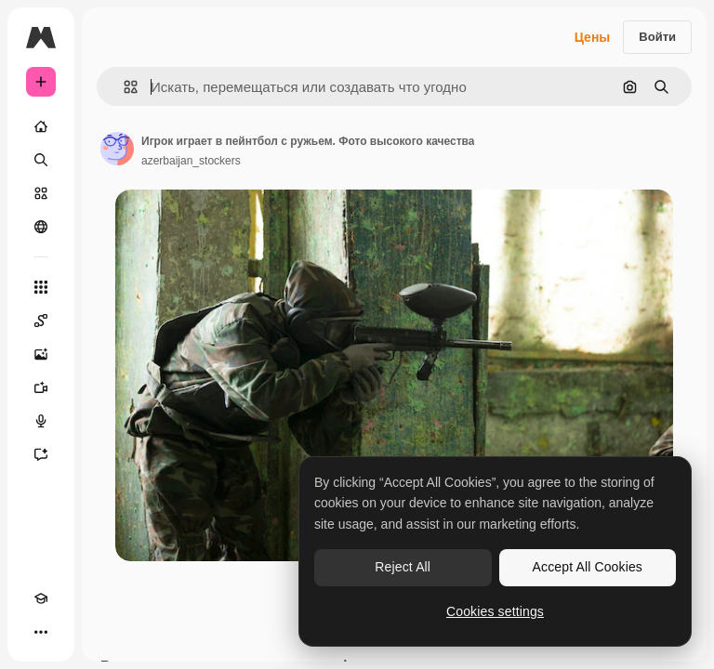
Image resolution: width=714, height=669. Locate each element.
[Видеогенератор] (41, 387)
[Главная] (41, 126)
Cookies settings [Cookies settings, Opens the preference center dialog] (495, 611)
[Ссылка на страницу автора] (117, 148)
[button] (123, 87)
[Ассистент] (41, 454)
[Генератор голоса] (41, 421)
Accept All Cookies (587, 566)
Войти (657, 37)
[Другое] (41, 632)
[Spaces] (41, 320)
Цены (593, 37)
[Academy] (41, 598)
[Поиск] (41, 160)
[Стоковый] (41, 193)
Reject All (402, 566)
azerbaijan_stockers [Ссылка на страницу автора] (191, 160)
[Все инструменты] (41, 287)
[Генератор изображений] (41, 354)
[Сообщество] (41, 227)
